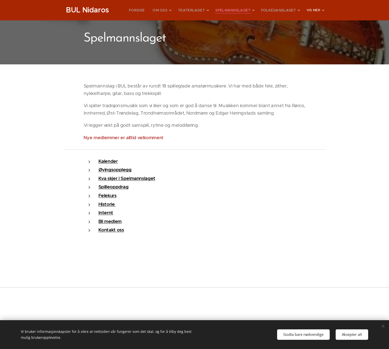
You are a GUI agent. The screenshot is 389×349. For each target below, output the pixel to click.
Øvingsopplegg (114, 170)
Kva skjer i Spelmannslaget (126, 178)
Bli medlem (110, 221)
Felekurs (107, 195)
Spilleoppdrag (113, 187)
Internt (105, 213)
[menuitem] (150, 10)
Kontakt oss (111, 230)
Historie (107, 204)
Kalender (108, 161)
